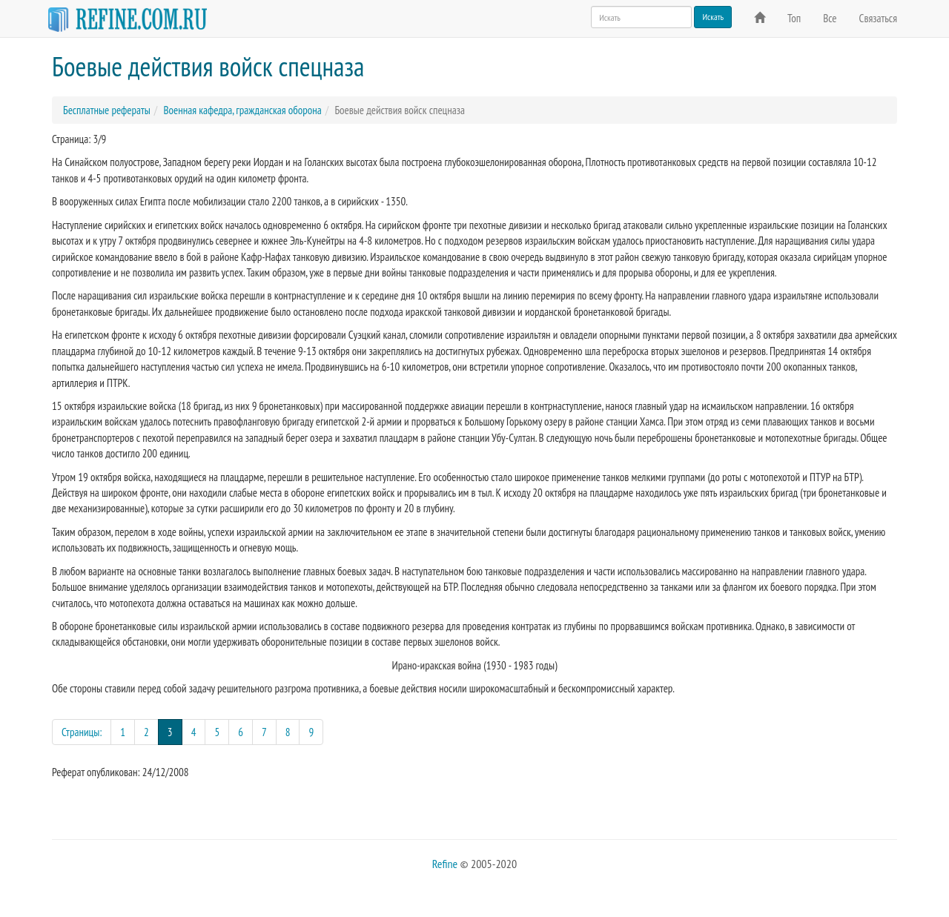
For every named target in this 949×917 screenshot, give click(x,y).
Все (829, 18)
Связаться (878, 18)
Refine (444, 863)
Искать (713, 16)
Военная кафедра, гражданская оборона (242, 110)
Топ (794, 18)
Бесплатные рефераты (107, 110)
